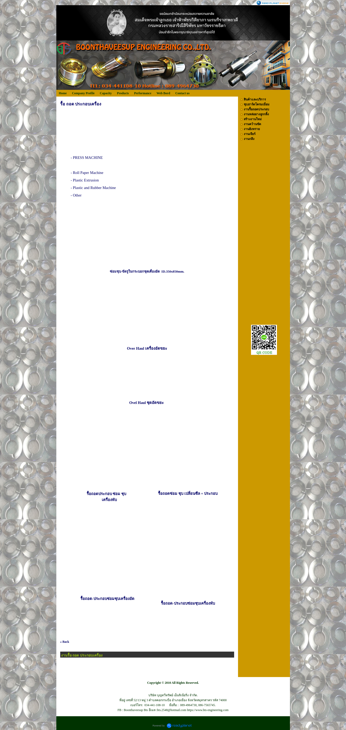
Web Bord (163, 93)
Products (123, 93)
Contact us (182, 93)
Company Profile (83, 93)
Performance (142, 93)
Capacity (106, 93)
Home (63, 93)
